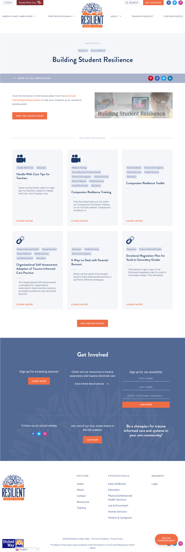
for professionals (60, 16)
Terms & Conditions (100, 538)
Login (7, 2)
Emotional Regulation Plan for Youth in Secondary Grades (145, 266)
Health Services (96, 189)
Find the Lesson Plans (30, 116)
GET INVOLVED (153, 2)
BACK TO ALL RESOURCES (34, 78)
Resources (83, 501)
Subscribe (146, 404)
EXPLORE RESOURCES (92, 323)
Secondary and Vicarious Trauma (86, 180)
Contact (81, 495)
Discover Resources (89, 384)
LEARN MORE (24, 229)
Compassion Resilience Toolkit (145, 191)
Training (81, 507)
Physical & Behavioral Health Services (120, 497)
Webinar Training (79, 176)
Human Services (101, 185)
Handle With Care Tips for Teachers (33, 184)
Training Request (142, 16)
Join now (92, 439)
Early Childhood (98, 50)
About (115, 16)
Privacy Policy (116, 538)
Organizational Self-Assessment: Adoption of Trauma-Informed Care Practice (37, 277)
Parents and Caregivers (17, 16)
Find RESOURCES (173, 16)
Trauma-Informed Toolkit (28, 257)
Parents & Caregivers (81, 185)
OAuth (93, 548)
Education (83, 50)
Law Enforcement (80, 194)
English (21, 549)
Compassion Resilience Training (91, 200)
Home (80, 483)
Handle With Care (30, 2)
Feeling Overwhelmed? (166, 539)
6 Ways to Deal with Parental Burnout (89, 271)
